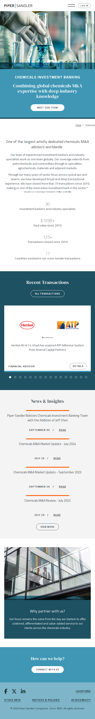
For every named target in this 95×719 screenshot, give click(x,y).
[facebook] (5, 692)
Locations (83, 691)
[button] (71, 5)
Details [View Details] (78, 366)
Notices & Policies (46, 700)
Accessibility (81, 700)
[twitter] (14, 692)
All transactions (47, 294)
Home (78, 125)
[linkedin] (23, 692)
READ (62, 429)
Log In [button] (84, 6)
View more (47, 527)
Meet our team (47, 107)
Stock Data (12, 700)
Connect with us (47, 669)
